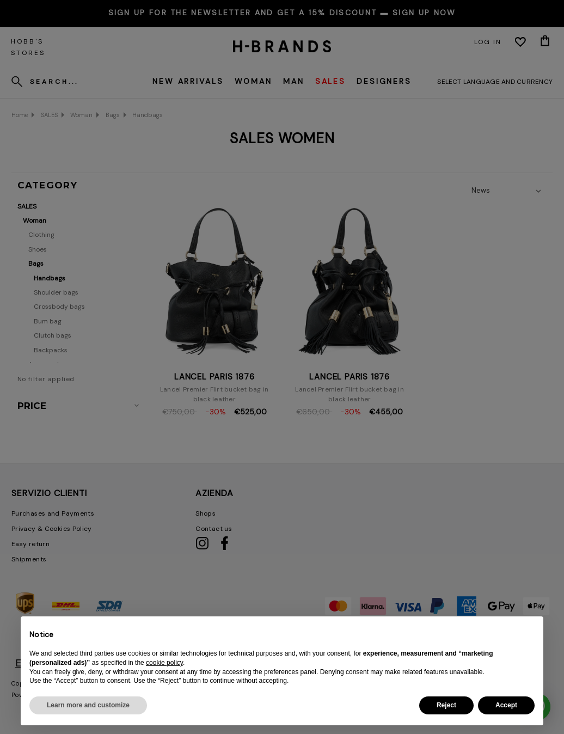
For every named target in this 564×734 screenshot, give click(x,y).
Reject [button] (446, 705)
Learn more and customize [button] (88, 705)
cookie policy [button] (164, 662)
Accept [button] (506, 705)
